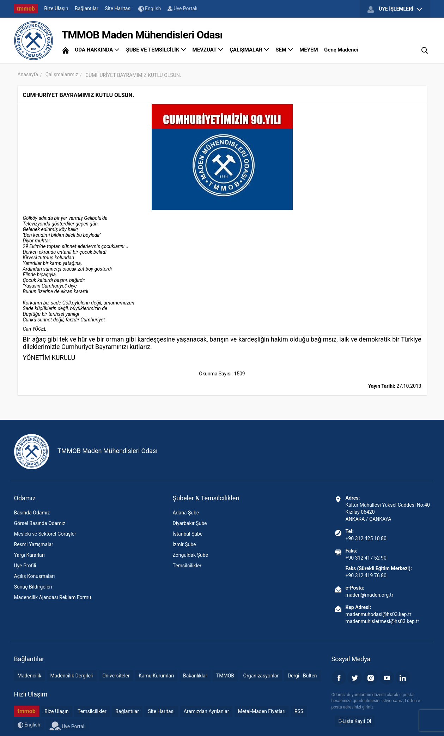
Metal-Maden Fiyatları (262, 711)
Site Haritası (118, 8)
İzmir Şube (184, 544)
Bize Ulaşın (56, 8)
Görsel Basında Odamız (39, 523)
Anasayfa (28, 74)
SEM (284, 50)
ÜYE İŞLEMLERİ (394, 9)
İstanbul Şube (187, 534)
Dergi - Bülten (302, 675)
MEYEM (308, 50)
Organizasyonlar (261, 675)
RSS (298, 711)
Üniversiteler (115, 675)
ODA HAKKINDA (97, 50)
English (149, 9)
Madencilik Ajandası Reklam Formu (52, 597)
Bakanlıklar (195, 675)
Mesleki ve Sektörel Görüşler (45, 534)
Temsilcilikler (186, 565)
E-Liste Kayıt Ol (355, 721)
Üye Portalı (182, 8)
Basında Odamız (32, 512)
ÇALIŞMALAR (249, 50)
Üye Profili (25, 565)
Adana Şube (185, 512)
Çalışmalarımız (61, 74)
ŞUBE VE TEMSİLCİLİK (156, 50)
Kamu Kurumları (156, 675)
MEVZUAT (208, 50)
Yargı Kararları (29, 555)
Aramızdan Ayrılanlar (206, 711)
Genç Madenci (341, 50)
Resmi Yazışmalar (33, 544)
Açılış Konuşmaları (34, 576)
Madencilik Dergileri (71, 675)
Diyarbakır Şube (189, 523)
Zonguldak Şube (190, 555)
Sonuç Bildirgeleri (33, 587)
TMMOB (225, 675)
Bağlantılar (86, 8)
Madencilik (30, 675)
